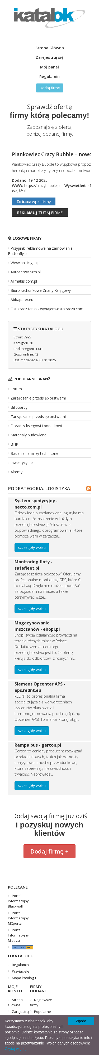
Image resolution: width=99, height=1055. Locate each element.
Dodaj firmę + (49, 851)
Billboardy (19, 407)
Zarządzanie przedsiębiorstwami (38, 398)
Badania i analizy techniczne (34, 453)
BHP (14, 444)
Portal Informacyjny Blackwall (18, 901)
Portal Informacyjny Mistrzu (18, 935)
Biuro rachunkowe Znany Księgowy (41, 290)
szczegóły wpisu (32, 547)
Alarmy (16, 471)
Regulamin (49, 76)
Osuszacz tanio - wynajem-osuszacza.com (47, 308)
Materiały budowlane (28, 434)
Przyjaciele (20, 971)
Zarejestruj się (50, 57)
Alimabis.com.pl (24, 281)
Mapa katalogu (24, 977)
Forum (16, 388)
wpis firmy (33, 201)
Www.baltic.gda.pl (25, 262)
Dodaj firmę (49, 87)
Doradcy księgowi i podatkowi (36, 425)
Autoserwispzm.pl (26, 271)
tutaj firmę (40, 212)
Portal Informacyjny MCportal (18, 918)
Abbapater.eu (22, 299)
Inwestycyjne (22, 462)
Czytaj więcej (15, 1049)
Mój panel (49, 67)
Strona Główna (49, 47)
